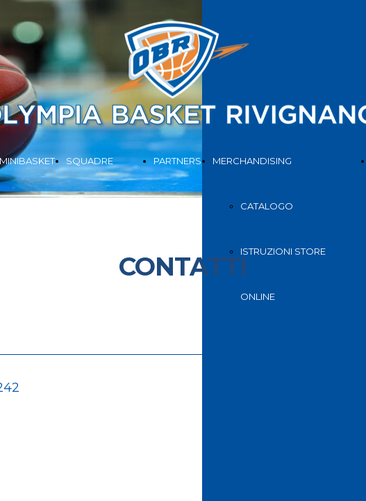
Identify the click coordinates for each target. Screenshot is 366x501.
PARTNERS (177, 160)
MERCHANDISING (252, 160)
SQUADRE (89, 160)
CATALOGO (266, 206)
